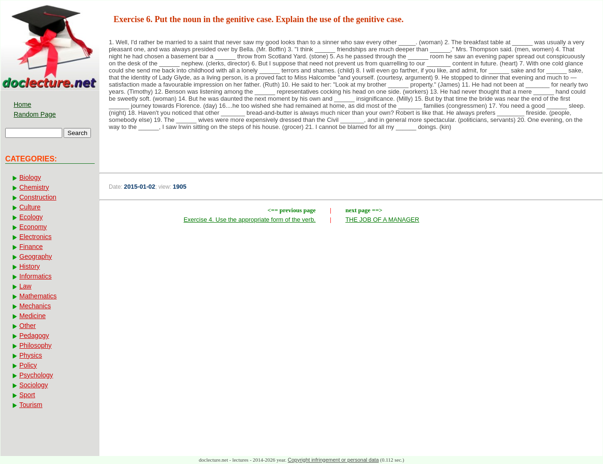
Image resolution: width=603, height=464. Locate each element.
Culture (30, 207)
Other (27, 325)
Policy (28, 365)
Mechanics (35, 306)
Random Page (35, 114)
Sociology (33, 385)
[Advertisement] (351, 295)
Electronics (35, 236)
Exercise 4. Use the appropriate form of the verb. (250, 219)
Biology (30, 177)
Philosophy (35, 345)
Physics (30, 355)
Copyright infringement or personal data (333, 460)
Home (22, 104)
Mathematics (38, 296)
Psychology (36, 375)
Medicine (32, 316)
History (29, 266)
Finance (31, 246)
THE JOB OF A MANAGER (382, 219)
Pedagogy (34, 335)
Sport (27, 395)
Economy (33, 227)
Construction (38, 197)
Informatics (35, 276)
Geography (35, 256)
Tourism (30, 404)
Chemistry (34, 187)
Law (25, 286)
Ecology (31, 217)
